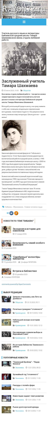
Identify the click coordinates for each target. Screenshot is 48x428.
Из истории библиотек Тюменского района (28, 346)
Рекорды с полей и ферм (24, 385)
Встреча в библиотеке (25, 271)
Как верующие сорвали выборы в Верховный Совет (27, 333)
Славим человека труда (33, 207)
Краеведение (20, 313)
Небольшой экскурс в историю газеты (26, 321)
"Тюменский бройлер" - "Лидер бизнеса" (26, 363)
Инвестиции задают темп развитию (28, 396)
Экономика (19, 368)
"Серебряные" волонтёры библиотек (26, 258)
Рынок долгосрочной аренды (26, 407)
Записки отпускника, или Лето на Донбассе (27, 298)
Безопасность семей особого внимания (29, 244)
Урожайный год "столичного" (25, 374)
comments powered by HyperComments (16, 284)
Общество (27, 90)
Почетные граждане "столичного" (28, 309)
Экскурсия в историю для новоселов (26, 229)
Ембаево (8, 207)
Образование (18, 207)
